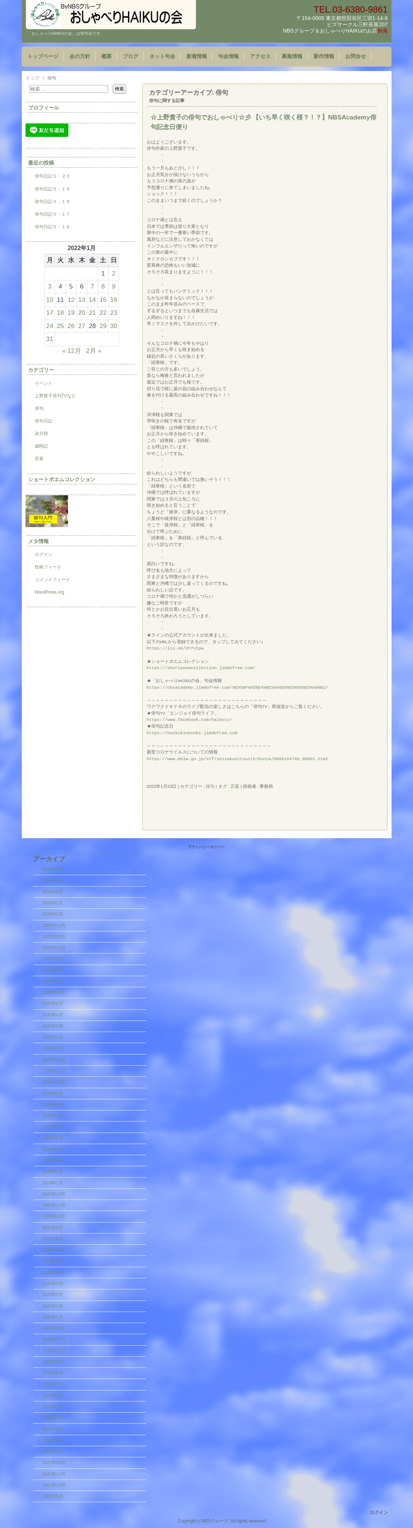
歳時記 (41, 446)
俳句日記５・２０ (52, 176)
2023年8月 (53, 1239)
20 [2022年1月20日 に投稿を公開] (81, 312)
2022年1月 (53, 1451)
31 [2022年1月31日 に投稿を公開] (49, 339)
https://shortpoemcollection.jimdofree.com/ (201, 668)
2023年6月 (53, 1261)
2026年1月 (53, 914)
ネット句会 (162, 56)
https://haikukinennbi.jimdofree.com (192, 733)
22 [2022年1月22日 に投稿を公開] (102, 312)
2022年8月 (53, 1373)
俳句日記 (44, 421)
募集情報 (292, 56)
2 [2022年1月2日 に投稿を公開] (114, 273)
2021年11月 (54, 1474)
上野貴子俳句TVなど (55, 395)
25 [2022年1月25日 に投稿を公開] (60, 326)
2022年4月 (53, 1418)
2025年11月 (54, 936)
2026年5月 (53, 869)
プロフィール (43, 108)
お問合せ (355, 56)
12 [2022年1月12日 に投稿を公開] (71, 299)
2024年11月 (54, 1071)
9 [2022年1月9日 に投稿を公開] (114, 286)
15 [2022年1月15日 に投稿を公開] (102, 299)
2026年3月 (53, 892)
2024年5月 (53, 1138)
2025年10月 (54, 947)
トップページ (42, 56)
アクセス (260, 56)
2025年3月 (53, 1026)
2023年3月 (53, 1294)
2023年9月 (53, 1227)
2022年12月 (54, 1328)
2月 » (93, 350)
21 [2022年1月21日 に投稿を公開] (92, 312)
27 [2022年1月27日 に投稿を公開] (81, 326)
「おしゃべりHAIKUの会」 (111, 14)
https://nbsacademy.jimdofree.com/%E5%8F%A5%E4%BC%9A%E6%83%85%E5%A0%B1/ (237, 688)
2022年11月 (54, 1339)
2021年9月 (53, 1496)
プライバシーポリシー (206, 847)
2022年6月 (53, 1395)
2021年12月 (54, 1462)
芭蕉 (39, 458)
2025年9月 (53, 959)
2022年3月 (53, 1429)
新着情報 (196, 56)
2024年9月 (53, 1093)
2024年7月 (53, 1115)
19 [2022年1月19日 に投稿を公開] (71, 312)
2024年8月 (53, 1104)
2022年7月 (53, 1384)
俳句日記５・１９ (52, 189)
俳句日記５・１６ (52, 226)
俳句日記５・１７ (52, 214)
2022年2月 (53, 1440)
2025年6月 (53, 992)
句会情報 (228, 56)
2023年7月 (53, 1250)
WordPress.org (49, 592)
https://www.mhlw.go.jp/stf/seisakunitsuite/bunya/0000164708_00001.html (237, 759)
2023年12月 (54, 1194)
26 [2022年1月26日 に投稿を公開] (71, 326)
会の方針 (80, 56)
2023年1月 (53, 1317)
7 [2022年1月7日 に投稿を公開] (92, 286)
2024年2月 (53, 1171)
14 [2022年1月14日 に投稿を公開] (92, 299)
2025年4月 (53, 1015)
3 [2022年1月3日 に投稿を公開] (50, 286)
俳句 (210, 786)
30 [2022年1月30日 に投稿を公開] (113, 326)
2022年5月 (53, 1406)
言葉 (234, 786)
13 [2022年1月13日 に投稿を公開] (81, 299)
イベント (44, 383)
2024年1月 (53, 1183)
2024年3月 (53, 1160)
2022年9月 (53, 1362)
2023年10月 (54, 1216)
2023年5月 (53, 1272)
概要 (106, 56)
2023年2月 (53, 1306)
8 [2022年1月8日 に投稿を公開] (103, 286)
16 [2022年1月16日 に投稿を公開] (113, 299)
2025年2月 (53, 1037)
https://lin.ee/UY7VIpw (175, 648)
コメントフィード (52, 579)
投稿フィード (48, 567)
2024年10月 (54, 1082)
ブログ (130, 56)
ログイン (44, 554)
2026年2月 (53, 903)
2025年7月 (53, 981)
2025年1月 (53, 1048)
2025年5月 (53, 1003)
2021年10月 (54, 1485)
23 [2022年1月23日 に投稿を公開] (113, 312)
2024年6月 (53, 1126)
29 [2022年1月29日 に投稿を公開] (102, 326)
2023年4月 (53, 1283)
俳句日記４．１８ (52, 201)
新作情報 (324, 56)
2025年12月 (54, 925)
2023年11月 (54, 1205)
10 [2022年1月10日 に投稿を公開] (49, 299)
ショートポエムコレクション (61, 479)
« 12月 (71, 350)
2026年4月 (53, 880)
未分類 (41, 433)
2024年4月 (53, 1149)
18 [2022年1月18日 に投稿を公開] (60, 312)
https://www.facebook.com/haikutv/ (189, 720)
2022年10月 (54, 1351)
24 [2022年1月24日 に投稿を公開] (49, 326)
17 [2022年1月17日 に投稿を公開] (49, 312)
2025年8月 (53, 970)
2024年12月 (54, 1060)
